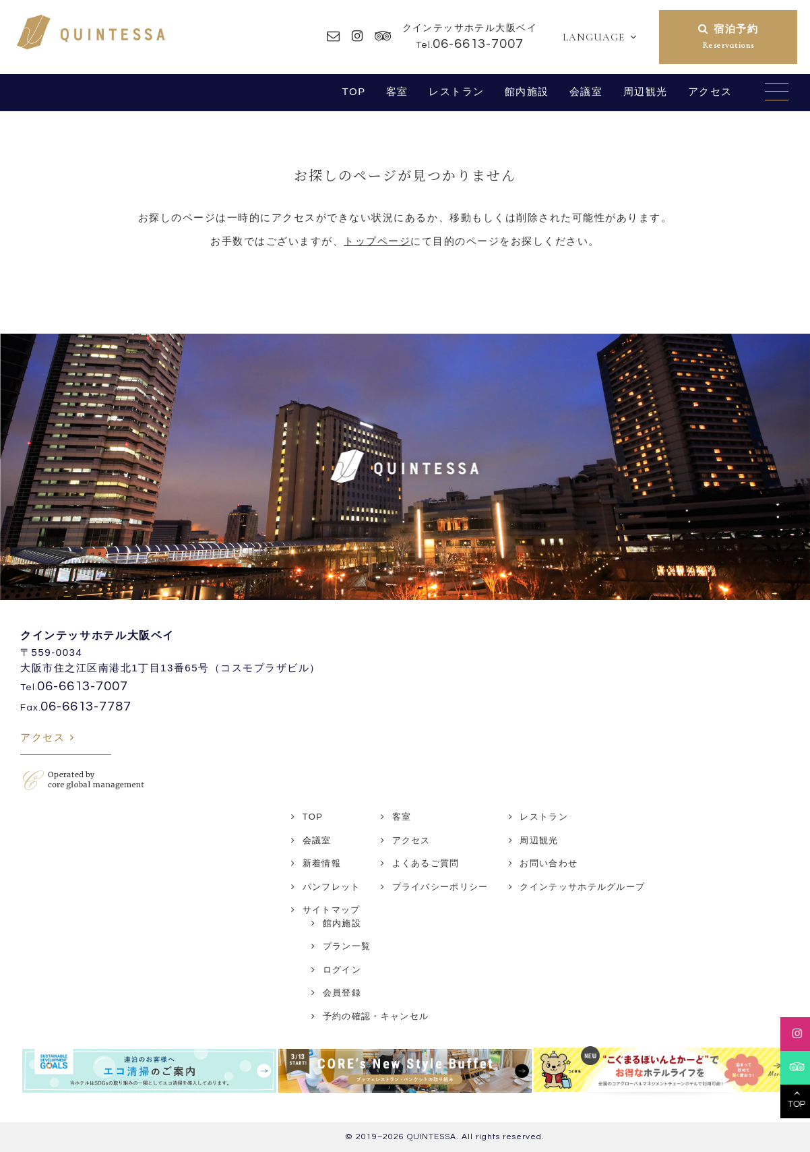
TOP (353, 91)
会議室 (586, 91)
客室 (397, 91)
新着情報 (322, 863)
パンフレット (332, 887)
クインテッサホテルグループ (582, 887)
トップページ (377, 241)
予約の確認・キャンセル (376, 1016)
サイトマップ (332, 910)
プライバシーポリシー (440, 887)
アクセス (710, 91)
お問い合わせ (549, 863)
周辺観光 (645, 91)
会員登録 (342, 993)
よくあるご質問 (426, 863)
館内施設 (527, 91)
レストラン (457, 91)
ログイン (342, 970)
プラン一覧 (347, 946)
